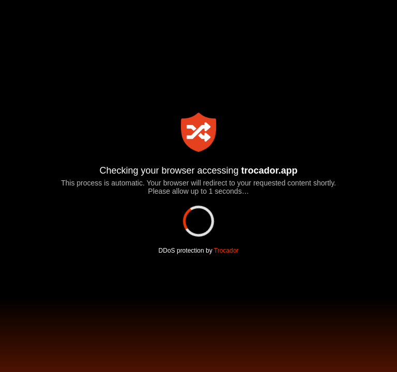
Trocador (225, 250)
